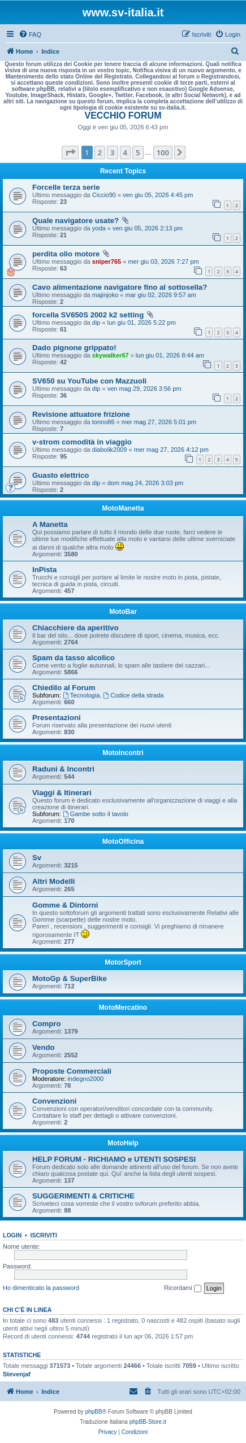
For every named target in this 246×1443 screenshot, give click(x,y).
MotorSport (123, 962)
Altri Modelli (53, 881)
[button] (70, 152)
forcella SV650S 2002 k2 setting (88, 315)
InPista (44, 569)
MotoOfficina (123, 841)
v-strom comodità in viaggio (82, 442)
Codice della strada (133, 695)
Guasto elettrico (60, 475)
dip (96, 322)
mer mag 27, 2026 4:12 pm (171, 449)
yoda (99, 228)
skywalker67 (110, 355)
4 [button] (125, 152)
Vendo (43, 1047)
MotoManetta (123, 508)
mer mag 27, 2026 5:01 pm (159, 421)
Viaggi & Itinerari (62, 792)
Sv (36, 857)
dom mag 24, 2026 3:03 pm (145, 482)
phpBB (93, 1412)
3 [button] (112, 152)
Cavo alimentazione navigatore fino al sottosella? (119, 287)
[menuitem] (30, 34)
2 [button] (100, 152)
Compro (46, 1023)
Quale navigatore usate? (75, 220)
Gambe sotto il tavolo (95, 813)
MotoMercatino (123, 1008)
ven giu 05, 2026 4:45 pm (158, 194)
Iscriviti (44, 1235)
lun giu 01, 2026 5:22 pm (141, 322)
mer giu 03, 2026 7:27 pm (163, 261)
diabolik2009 (109, 449)
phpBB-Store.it (148, 1422)
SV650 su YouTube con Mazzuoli (89, 381)
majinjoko (105, 294)
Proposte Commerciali (71, 1071)
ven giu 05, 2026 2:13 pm (148, 228)
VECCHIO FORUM (123, 115)
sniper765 (106, 261)
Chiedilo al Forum (63, 687)
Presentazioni (56, 717)
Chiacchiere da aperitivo (75, 628)
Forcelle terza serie (66, 187)
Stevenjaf (17, 1374)
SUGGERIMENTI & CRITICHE (83, 1196)
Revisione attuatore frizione (81, 414)
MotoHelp (123, 1143)
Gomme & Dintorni (65, 905)
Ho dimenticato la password (41, 1287)
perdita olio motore (66, 254)
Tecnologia (81, 695)
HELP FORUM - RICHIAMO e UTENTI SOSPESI (114, 1159)
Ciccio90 (104, 194)
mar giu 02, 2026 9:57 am (160, 294)
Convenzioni (54, 1101)
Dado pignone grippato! (74, 347)
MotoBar (123, 612)
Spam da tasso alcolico (73, 657)
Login (12, 1235)
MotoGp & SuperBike (69, 978)
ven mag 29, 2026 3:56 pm (144, 388)
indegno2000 (85, 1078)
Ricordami (182, 1288)
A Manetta (50, 524)
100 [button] (163, 152)
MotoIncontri (123, 753)
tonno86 (103, 421)
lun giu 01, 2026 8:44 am (170, 355)
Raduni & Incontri (63, 769)
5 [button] (138, 152)
